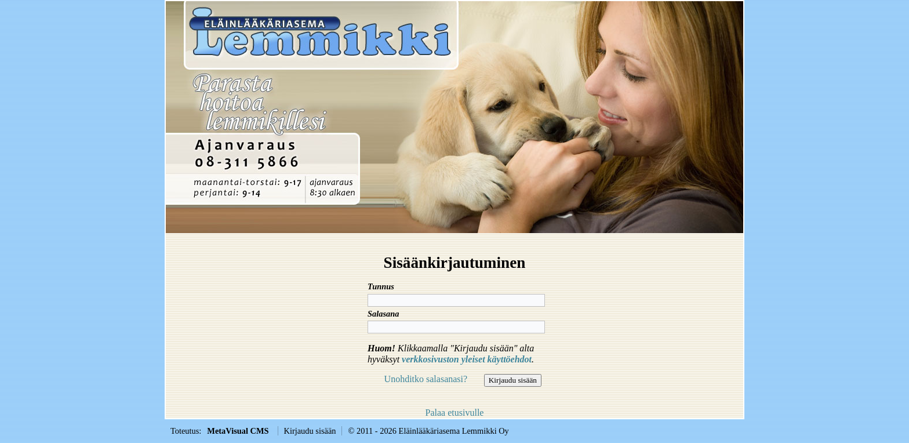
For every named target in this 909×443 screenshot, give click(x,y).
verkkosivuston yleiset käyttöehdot (467, 359)
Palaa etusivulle (455, 412)
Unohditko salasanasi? (426, 379)
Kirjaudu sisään (310, 430)
